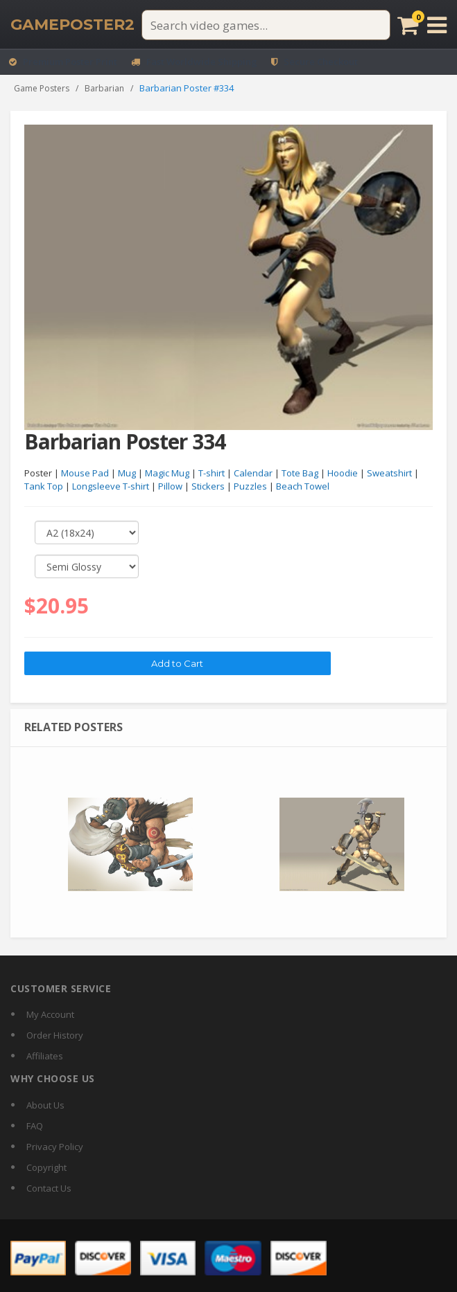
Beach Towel (302, 487)
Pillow (170, 487)
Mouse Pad (85, 473)
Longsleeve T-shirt (110, 487)
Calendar (253, 473)
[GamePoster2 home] (72, 25)
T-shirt (211, 473)
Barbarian (104, 88)
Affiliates (44, 1056)
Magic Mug (167, 473)
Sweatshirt (389, 473)
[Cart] (408, 25)
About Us (45, 1105)
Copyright (46, 1167)
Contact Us (48, 1188)
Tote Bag (300, 473)
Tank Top (43, 487)
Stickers (208, 487)
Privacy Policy (54, 1146)
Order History (54, 1035)
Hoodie (342, 473)
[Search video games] (265, 25)
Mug (127, 473)
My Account (50, 1014)
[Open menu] (437, 25)
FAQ (34, 1126)
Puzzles (250, 487)
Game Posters (41, 88)
